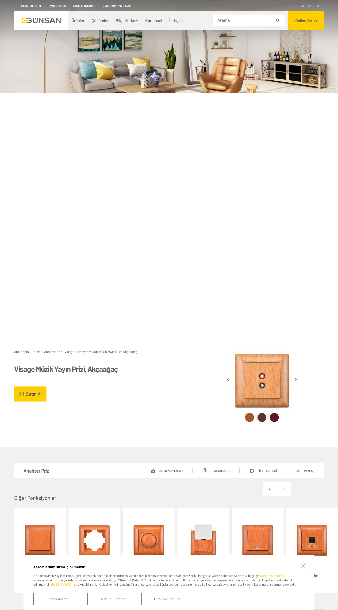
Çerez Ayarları (59, 599)
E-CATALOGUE (220, 471)
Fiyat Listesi (57, 6)
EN (309, 6)
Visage (69, 352)
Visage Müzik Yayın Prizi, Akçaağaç (113, 352)
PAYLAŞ (309, 471)
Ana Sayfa (21, 352)
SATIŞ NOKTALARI (171, 471)
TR (302, 6)
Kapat (303, 566)
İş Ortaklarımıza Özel (116, 6)
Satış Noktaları (84, 6)
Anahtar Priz (53, 352)
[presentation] (228, 379)
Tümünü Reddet (113, 599)
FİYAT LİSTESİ (267, 471)
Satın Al (34, 394)
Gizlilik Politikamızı (64, 584)
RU (317, 6)
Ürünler (36, 352)
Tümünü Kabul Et (167, 599)
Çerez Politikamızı (272, 576)
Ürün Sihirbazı (31, 6)
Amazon (82, 352)
